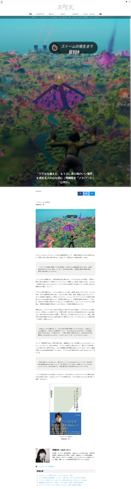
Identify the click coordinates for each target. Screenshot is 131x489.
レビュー (63, 14)
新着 (30, 14)
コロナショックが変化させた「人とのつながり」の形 (56, 475)
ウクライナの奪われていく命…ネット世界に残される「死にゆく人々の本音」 (63, 480)
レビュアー (76, 14)
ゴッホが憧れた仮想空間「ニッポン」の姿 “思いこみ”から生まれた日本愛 (62, 478)
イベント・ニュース (88, 14)
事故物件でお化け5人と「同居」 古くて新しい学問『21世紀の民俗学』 (62, 482)
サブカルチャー (42, 466)
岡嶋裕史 (51, 466)
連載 (100, 14)
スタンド (51, 14)
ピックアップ (40, 14)
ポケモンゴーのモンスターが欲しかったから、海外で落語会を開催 (60, 485)
